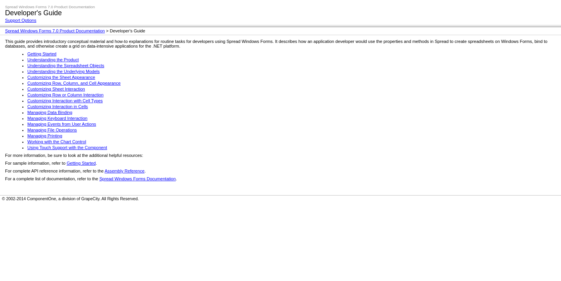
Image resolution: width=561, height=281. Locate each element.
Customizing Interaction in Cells (57, 106)
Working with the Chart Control (56, 141)
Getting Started (42, 54)
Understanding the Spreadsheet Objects (65, 65)
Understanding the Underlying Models (63, 71)
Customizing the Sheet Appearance (61, 77)
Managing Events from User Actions (61, 124)
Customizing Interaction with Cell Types (65, 100)
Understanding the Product (53, 59)
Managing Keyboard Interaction (57, 118)
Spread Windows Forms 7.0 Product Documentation (55, 30)
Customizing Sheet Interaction (56, 89)
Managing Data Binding (49, 112)
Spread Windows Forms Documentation (137, 178)
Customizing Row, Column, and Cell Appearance (74, 83)
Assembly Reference (124, 171)
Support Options (20, 20)
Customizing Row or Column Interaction (65, 94)
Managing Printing (44, 135)
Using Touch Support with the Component (67, 147)
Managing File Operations (52, 130)
